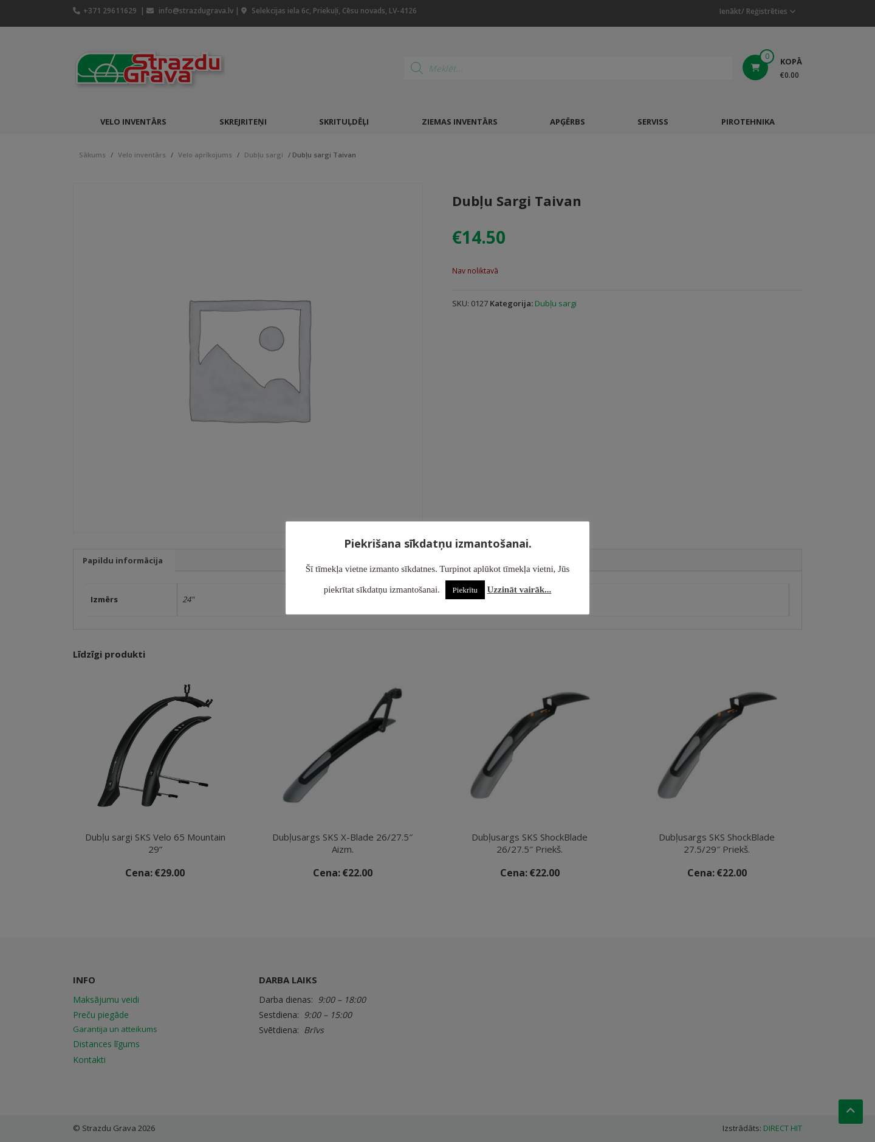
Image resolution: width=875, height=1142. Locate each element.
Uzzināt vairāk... (519, 589)
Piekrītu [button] (465, 589)
